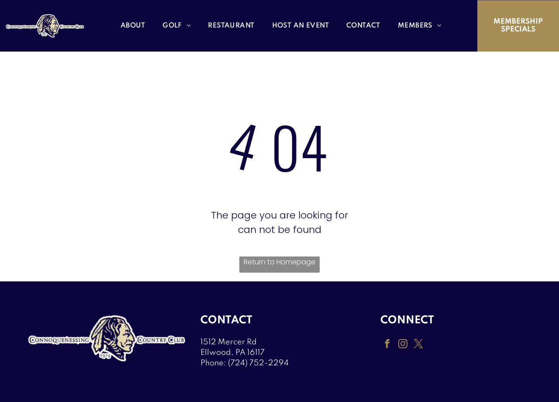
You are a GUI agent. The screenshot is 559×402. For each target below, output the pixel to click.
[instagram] (402, 344)
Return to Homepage (279, 262)
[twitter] (417, 344)
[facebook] (386, 344)
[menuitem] (133, 26)
